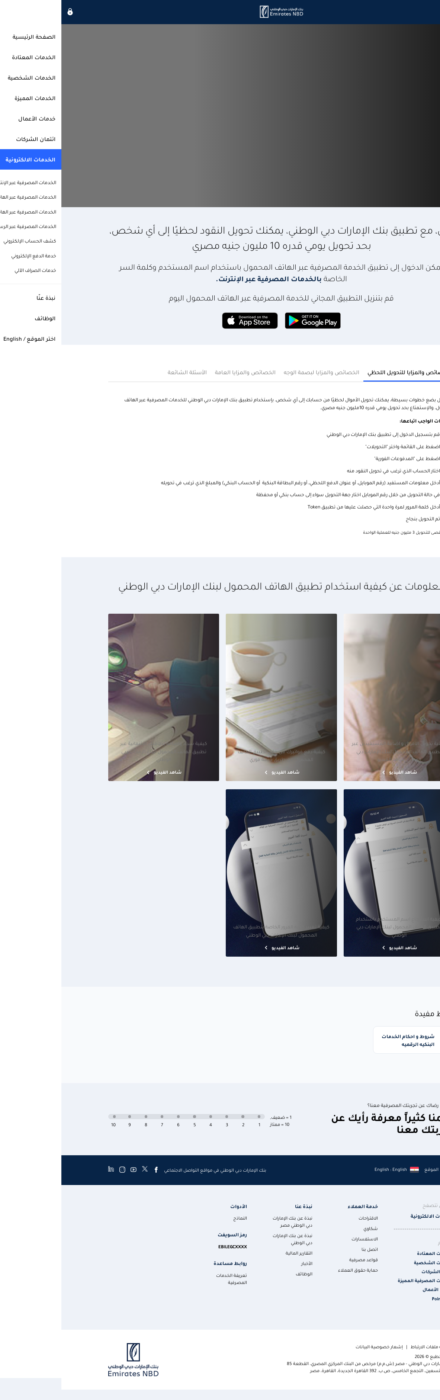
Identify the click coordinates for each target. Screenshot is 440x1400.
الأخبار (245, 1262)
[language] (335, 1168)
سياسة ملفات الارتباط (371, 1345)
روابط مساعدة (169, 1262)
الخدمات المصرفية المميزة (364, 1279)
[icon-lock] (8, 12)
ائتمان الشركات (376, 1270)
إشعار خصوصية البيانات (317, 1345)
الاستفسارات (303, 1237)
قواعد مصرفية (302, 1258)
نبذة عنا (242, 1204)
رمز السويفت (171, 1233)
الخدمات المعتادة (374, 1252)
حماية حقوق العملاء (297, 1268)
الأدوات (177, 1204)
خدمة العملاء (301, 1204)
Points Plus (381, 1297)
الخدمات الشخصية (373, 1261)
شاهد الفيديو (341, 766)
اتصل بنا (308, 1248)
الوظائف (242, 1272)
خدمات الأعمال (377, 1288)
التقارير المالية (237, 1251)
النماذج (179, 1217)
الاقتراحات (307, 1217)
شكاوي (309, 1227)
